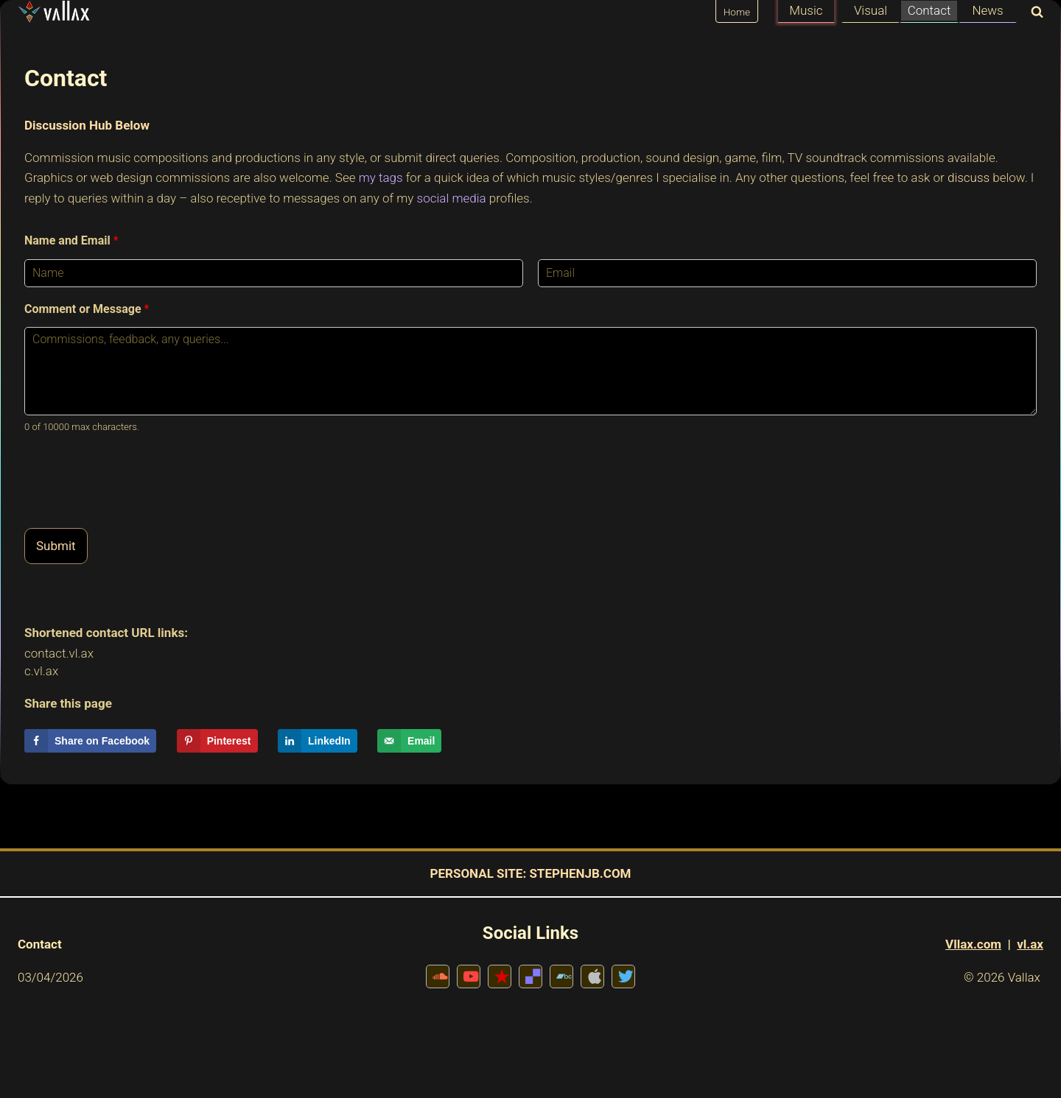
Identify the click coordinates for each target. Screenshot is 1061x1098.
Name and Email (71, 240)
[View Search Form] (1033, 12)
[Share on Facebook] (90, 741)
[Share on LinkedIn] (317, 741)
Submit (56, 545)
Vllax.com (973, 944)
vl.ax (1030, 944)
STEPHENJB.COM (580, 873)
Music (805, 10)
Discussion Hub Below (87, 125)
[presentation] (136, 503)
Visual (870, 10)
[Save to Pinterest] (217, 741)
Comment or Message (86, 309)
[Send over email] (409, 741)
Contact (929, 10)
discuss (969, 177)
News (987, 10)
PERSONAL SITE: (478, 873)
